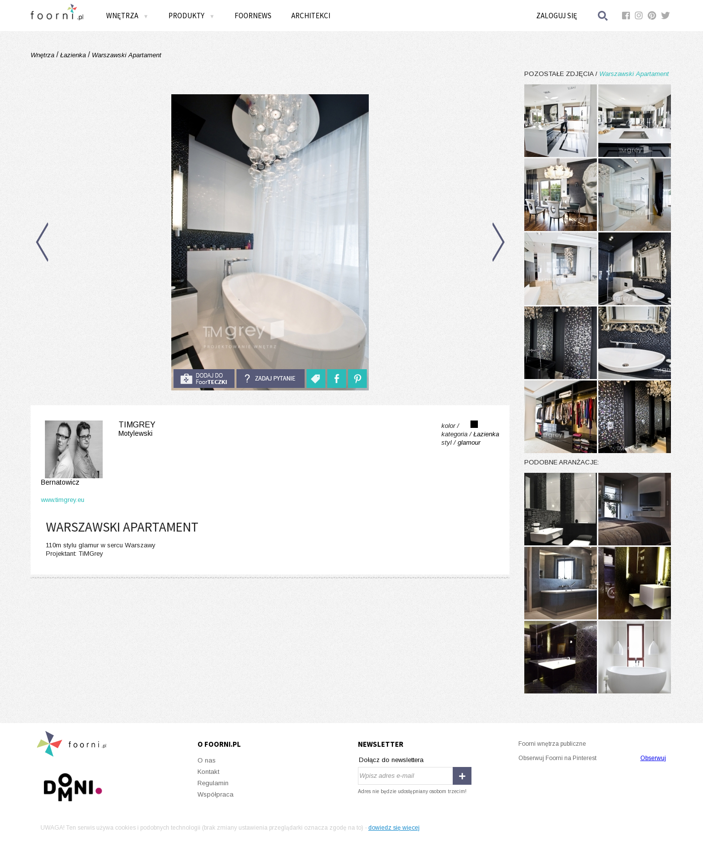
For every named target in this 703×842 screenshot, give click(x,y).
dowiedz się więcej (394, 827)
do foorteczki (203, 378)
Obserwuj (653, 758)
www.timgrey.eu (62, 499)
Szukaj (603, 15)
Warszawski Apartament (125, 55)
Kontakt (208, 771)
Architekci (310, 15)
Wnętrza (127, 15)
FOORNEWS (253, 15)
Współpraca (215, 794)
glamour (469, 442)
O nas (206, 760)
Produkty (191, 15)
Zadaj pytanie (270, 378)
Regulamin (213, 783)
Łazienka (73, 55)
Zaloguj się (556, 15)
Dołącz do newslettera (391, 760)
